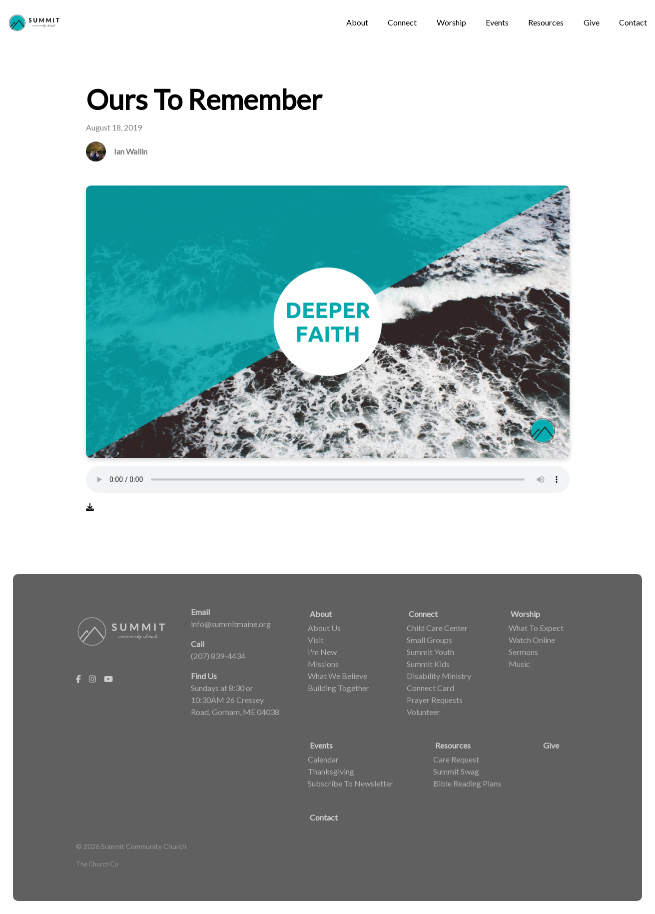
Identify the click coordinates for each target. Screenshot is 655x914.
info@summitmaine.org (231, 623)
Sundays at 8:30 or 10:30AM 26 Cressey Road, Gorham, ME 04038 (235, 699)
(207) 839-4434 (218, 655)
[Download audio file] (90, 507)
